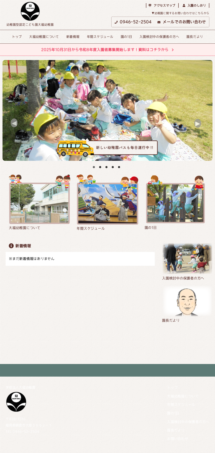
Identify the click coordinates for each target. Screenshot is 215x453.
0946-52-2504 (133, 22)
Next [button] (202, 124)
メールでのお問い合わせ (181, 22)
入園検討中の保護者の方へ (159, 36)
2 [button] (100, 167)
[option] (107, 110)
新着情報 (73, 36)
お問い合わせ (177, 438)
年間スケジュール (100, 36)
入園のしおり (194, 5)
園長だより (194, 36)
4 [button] (113, 167)
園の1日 (126, 36)
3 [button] (106, 167)
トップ (17, 36)
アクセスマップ (161, 5)
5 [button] (119, 167)
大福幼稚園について (44, 36)
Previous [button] (19, 123)
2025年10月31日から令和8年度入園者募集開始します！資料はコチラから (107, 49)
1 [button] (94, 167)
